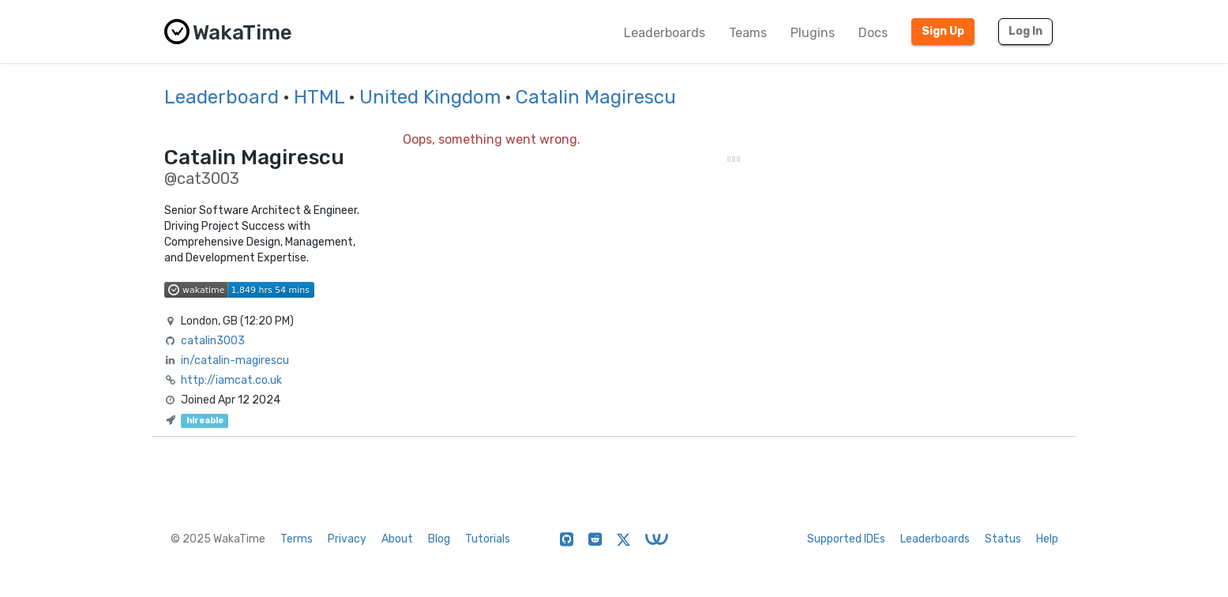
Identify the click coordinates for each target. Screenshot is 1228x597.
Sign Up (943, 31)
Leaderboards (664, 32)
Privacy (347, 539)
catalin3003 (213, 340)
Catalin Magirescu (596, 97)
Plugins (813, 32)
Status (1003, 539)
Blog (439, 539)
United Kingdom (430, 97)
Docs (873, 32)
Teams (748, 32)
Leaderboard (221, 97)
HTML (319, 97)
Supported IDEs (846, 539)
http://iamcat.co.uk (231, 380)
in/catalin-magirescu (235, 360)
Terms (296, 539)
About (397, 539)
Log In (1025, 31)
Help (1047, 539)
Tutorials (487, 539)
